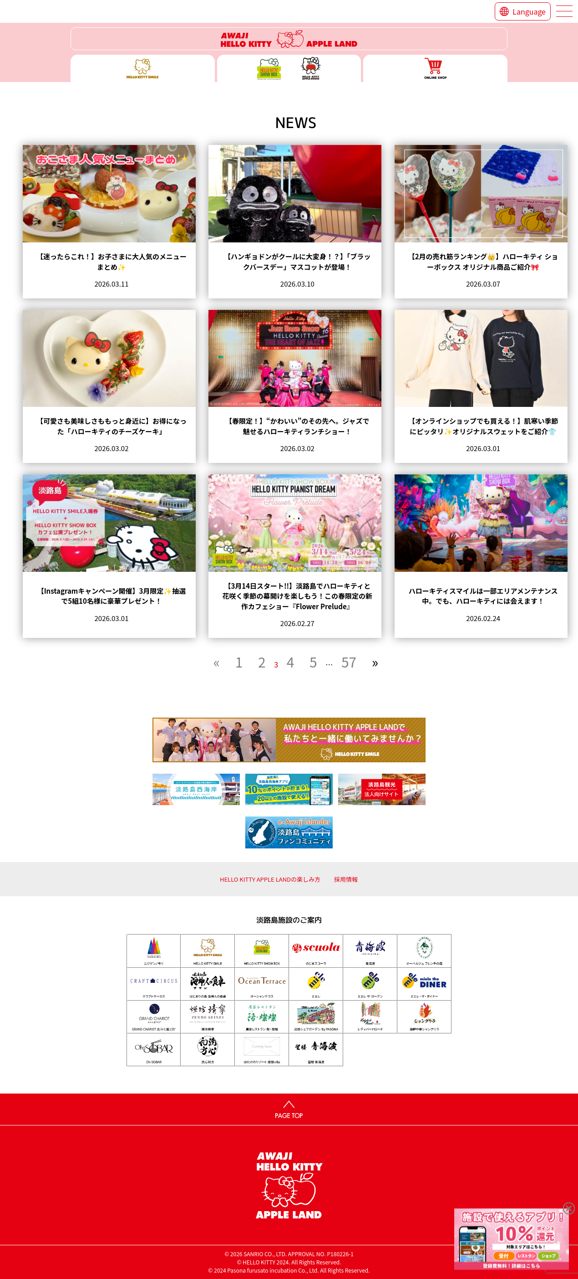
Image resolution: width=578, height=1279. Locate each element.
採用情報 (346, 879)
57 (348, 662)
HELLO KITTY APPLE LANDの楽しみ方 (270, 879)
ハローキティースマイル (143, 68)
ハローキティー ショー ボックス (289, 68)
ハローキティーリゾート (289, 38)
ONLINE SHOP (435, 68)
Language (529, 11)
